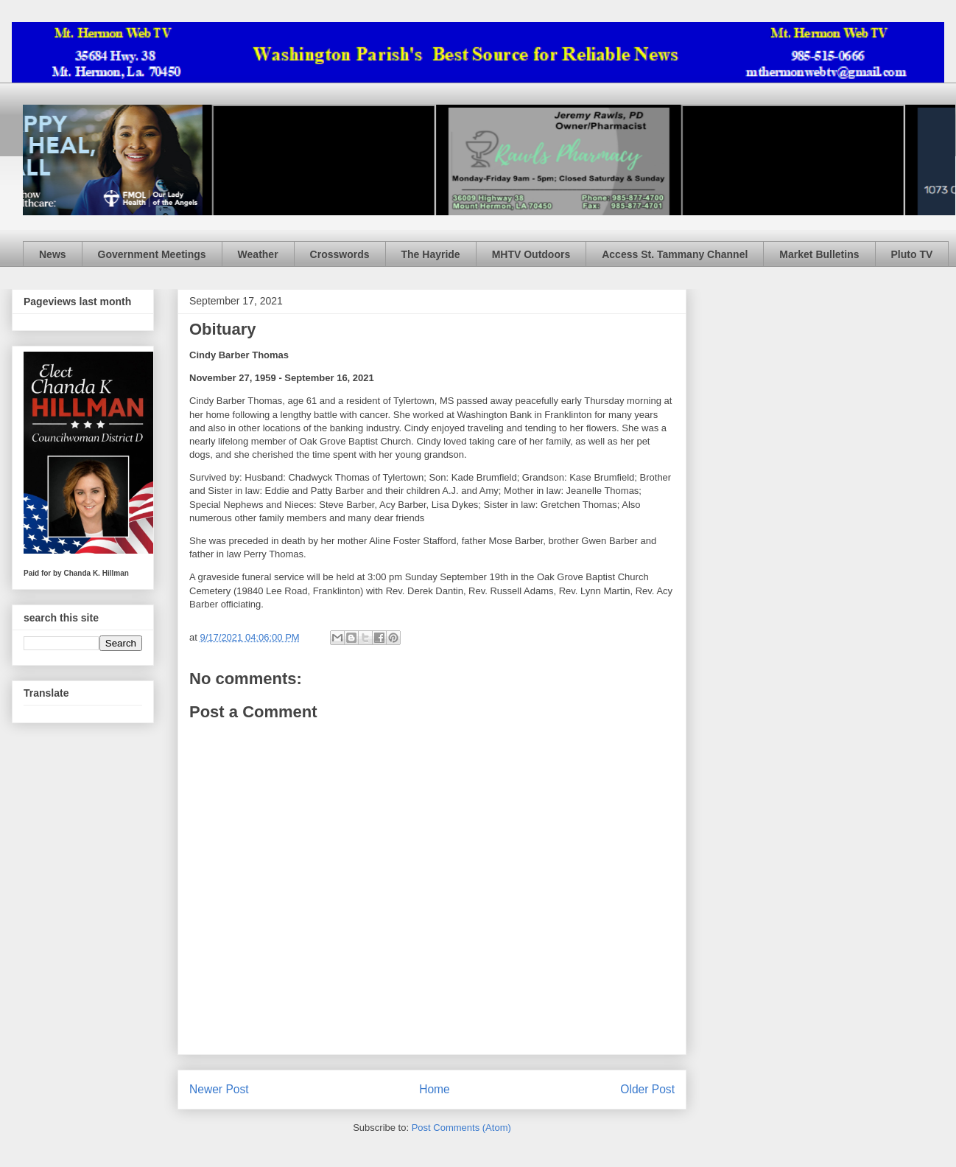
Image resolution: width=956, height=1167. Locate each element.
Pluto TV (912, 254)
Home (434, 1089)
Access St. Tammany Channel (675, 254)
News (52, 254)
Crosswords (340, 254)
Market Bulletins (819, 254)
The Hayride (430, 254)
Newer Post (219, 1089)
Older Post (647, 1089)
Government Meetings (152, 254)
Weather (258, 254)
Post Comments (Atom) (461, 1127)
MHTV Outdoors (531, 254)
